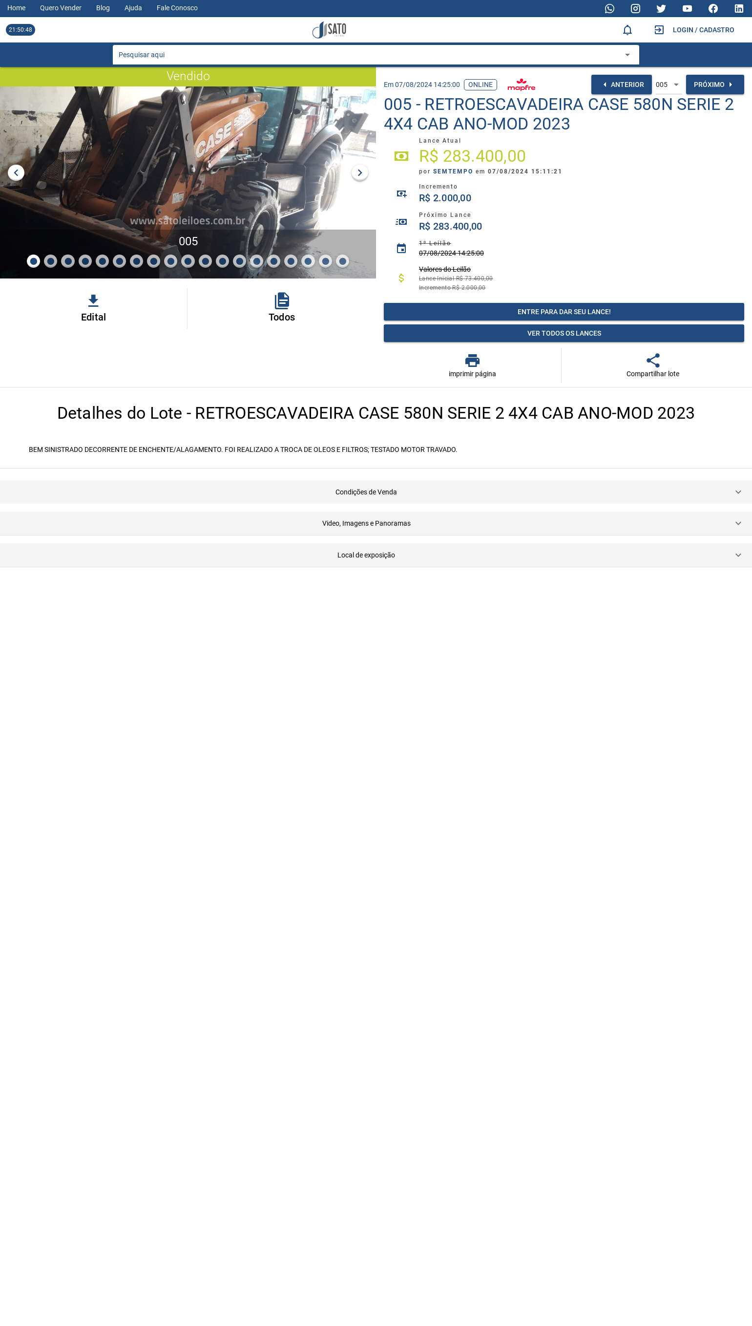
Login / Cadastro (703, 30)
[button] (376, 492)
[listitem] (564, 156)
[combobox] (369, 58)
